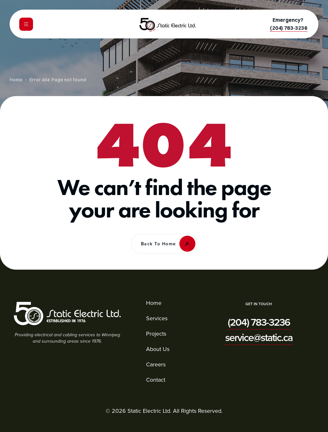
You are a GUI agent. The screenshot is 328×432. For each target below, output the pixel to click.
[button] (288, 28)
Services (157, 318)
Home (153, 303)
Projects (156, 334)
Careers (156, 364)
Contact (155, 380)
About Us (157, 349)
